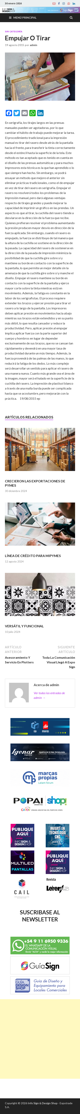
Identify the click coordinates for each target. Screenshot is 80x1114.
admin (33, 45)
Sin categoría (13, 31)
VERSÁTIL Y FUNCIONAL (24, 626)
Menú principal (24, 17)
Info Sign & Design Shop (43, 1103)
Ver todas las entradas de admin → (49, 695)
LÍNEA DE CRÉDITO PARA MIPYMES (33, 556)
